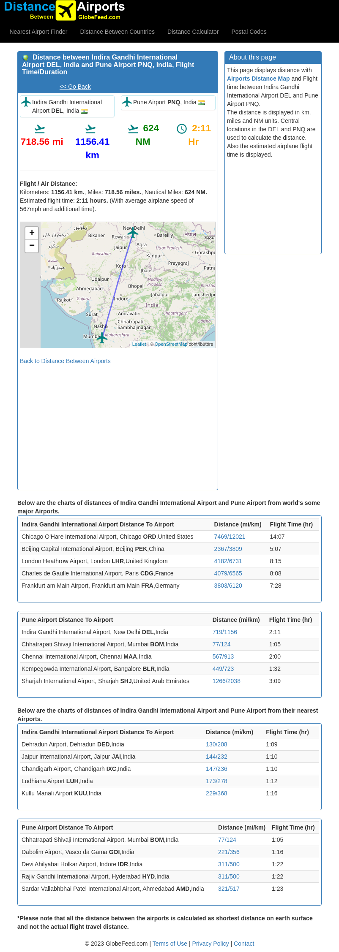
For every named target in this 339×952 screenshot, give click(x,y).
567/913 (223, 656)
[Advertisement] (118, 424)
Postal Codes (249, 31)
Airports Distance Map (258, 78)
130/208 (216, 744)
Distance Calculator (193, 31)
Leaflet (139, 344)
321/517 (229, 888)
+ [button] (32, 233)
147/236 (216, 768)
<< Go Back (75, 86)
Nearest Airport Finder (39, 31)
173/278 (216, 781)
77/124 (222, 644)
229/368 (216, 793)
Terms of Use (171, 943)
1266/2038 (227, 681)
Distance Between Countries (117, 31)
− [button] (32, 246)
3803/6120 (228, 585)
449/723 (223, 668)
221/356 (229, 852)
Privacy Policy (211, 943)
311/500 (229, 864)
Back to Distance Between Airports (65, 361)
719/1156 (225, 632)
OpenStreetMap (171, 344)
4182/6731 (228, 561)
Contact (244, 943)
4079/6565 (228, 573)
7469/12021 (230, 536)
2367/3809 (228, 548)
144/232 (216, 756)
